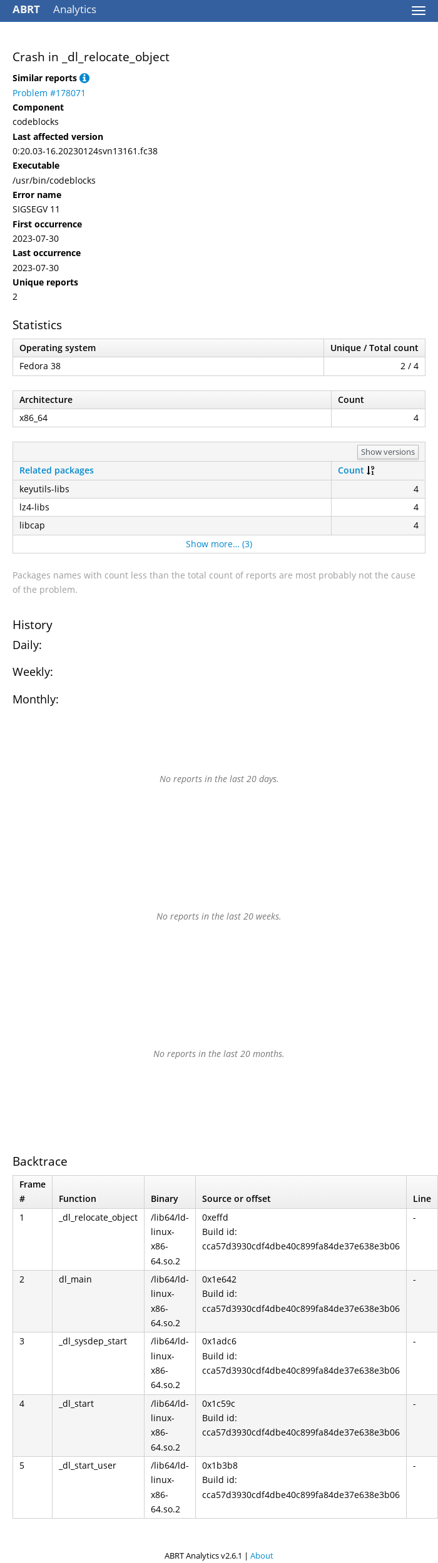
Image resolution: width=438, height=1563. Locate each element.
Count (351, 470)
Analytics (54, 9)
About (261, 1555)
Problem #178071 (49, 93)
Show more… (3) (219, 544)
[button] (84, 78)
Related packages (56, 470)
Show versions (388, 451)
